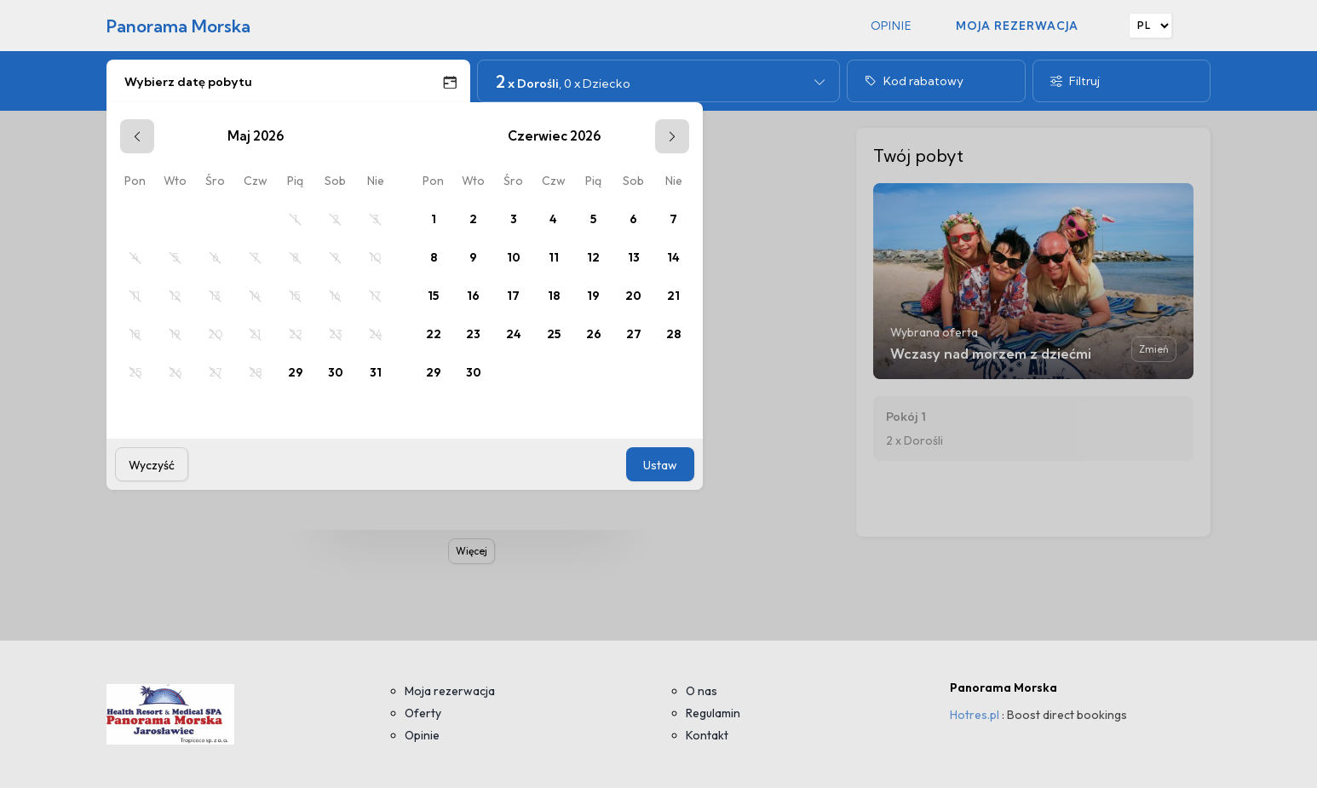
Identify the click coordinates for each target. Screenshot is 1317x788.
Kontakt (707, 735)
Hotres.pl (974, 714)
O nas (701, 691)
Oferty (423, 713)
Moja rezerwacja (1017, 25)
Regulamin (713, 713)
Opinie (891, 25)
